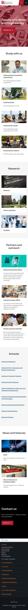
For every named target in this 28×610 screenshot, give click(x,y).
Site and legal (6, 594)
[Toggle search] (21, 2)
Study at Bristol (6, 570)
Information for (6, 562)
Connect (4, 566)
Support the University (9, 582)
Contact (3, 544)
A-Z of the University (8, 590)
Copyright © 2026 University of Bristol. (12, 605)
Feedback (6, 540)
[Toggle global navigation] (26, 2)
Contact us (7, 30)
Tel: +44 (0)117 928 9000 (8, 559)
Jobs (3, 586)
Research (5, 574)
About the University (8, 578)
